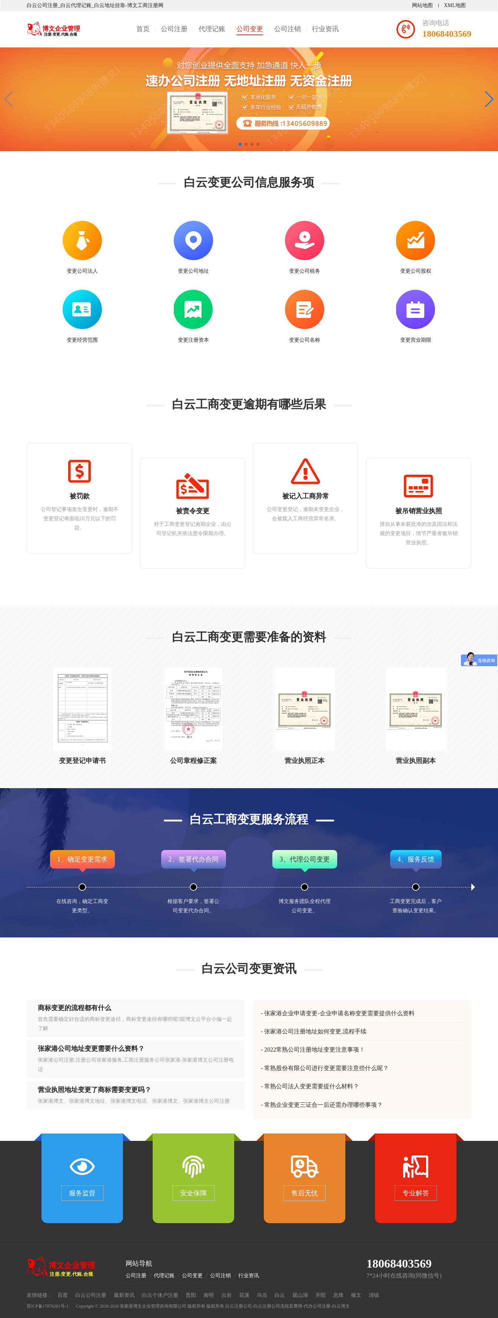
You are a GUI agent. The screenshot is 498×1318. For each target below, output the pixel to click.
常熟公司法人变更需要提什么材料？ (311, 1086)
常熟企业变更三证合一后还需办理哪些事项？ (323, 1105)
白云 (280, 1295)
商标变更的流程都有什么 (74, 1008)
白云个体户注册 (160, 1295)
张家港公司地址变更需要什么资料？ (91, 1048)
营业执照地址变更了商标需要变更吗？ (94, 1089)
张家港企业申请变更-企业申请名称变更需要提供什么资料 (339, 1013)
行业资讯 (325, 29)
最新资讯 (124, 1295)
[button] (489, 99)
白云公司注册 (90, 1295)
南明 (208, 1295)
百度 (62, 1295)
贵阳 (191, 1295)
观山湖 (300, 1295)
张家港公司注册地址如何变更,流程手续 (315, 1031)
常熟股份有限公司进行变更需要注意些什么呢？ (326, 1068)
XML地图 (455, 5)
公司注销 (287, 29)
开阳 (320, 1295)
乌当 (262, 1295)
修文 (356, 1295)
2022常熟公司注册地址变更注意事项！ (314, 1049)
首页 (143, 29)
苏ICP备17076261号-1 (48, 1306)
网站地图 (422, 5)
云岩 (226, 1295)
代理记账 (212, 29)
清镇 (374, 1295)
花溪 (244, 1295)
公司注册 (174, 29)
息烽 (338, 1295)
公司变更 (249, 29)
